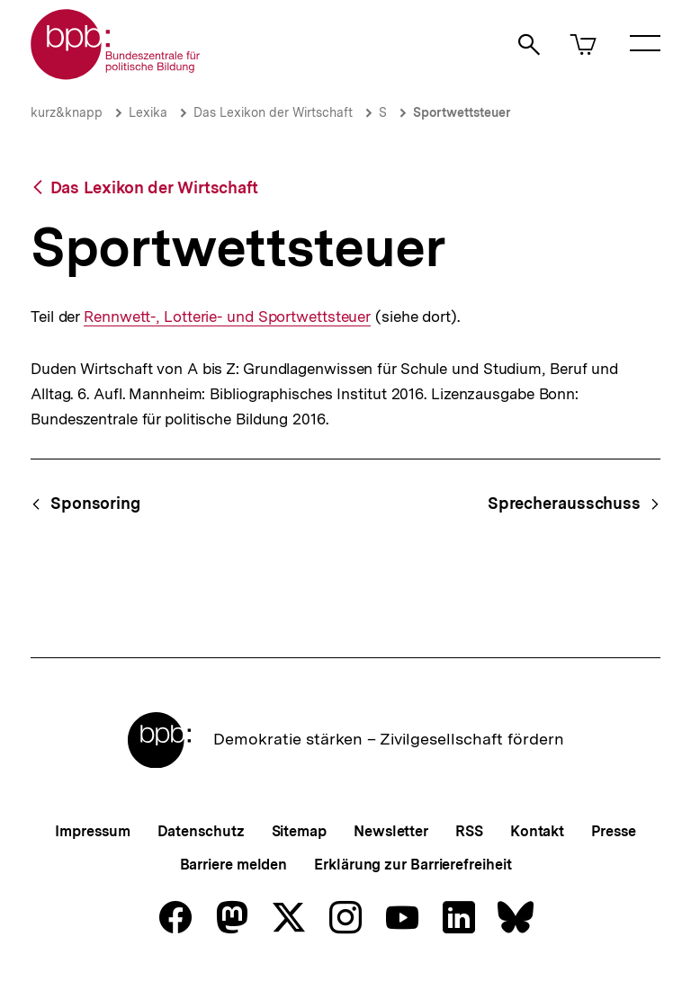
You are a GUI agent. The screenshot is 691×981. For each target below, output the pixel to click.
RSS (469, 831)
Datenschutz (201, 831)
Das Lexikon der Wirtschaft (273, 112)
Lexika (148, 112)
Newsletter (391, 831)
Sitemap (299, 831)
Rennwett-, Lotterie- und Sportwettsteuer (227, 317)
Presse (613, 831)
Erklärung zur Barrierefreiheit (412, 864)
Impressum (92, 831)
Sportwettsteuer (462, 112)
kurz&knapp (67, 112)
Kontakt (537, 831)
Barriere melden (234, 864)
